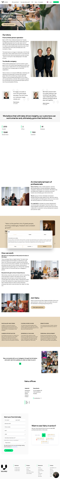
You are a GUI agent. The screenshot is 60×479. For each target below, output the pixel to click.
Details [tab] (30, 234)
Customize (30, 246)
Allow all (44, 246)
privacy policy (14, 446)
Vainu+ (36, 2)
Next (54, 243)
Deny (15, 246)
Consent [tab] (15, 234)
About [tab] (45, 234)
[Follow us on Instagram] (20, 364)
